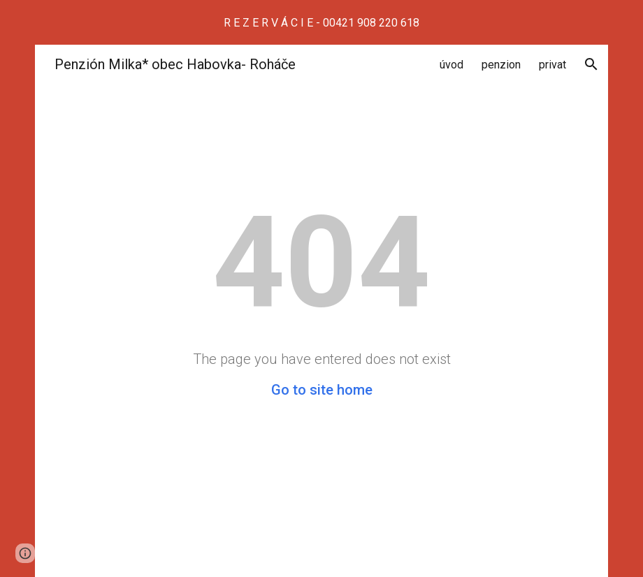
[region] (321, 22)
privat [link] (552, 64)
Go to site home (322, 389)
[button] (591, 64)
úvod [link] (451, 64)
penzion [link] (501, 64)
